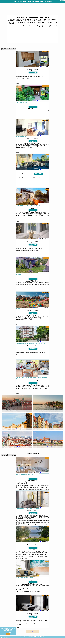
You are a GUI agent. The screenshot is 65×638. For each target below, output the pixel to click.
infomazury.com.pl (62, 0)
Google (2, 628)
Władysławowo (45, 51)
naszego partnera (31, 113)
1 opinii (39, 481)
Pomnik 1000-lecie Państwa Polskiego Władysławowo (32, 631)
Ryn (47, 526)
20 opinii (39, 247)
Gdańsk (47, 457)
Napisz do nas (43, 636)
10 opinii (45, 351)
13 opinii (37, 109)
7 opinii (36, 75)
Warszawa (46, 492)
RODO (10, 632)
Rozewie (46, 189)
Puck (47, 154)
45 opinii (36, 316)
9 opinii (37, 144)
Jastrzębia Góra (45, 223)
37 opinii (35, 281)
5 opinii (39, 550)
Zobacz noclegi (33, 73)
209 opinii (36, 619)
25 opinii (42, 516)
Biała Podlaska (45, 595)
